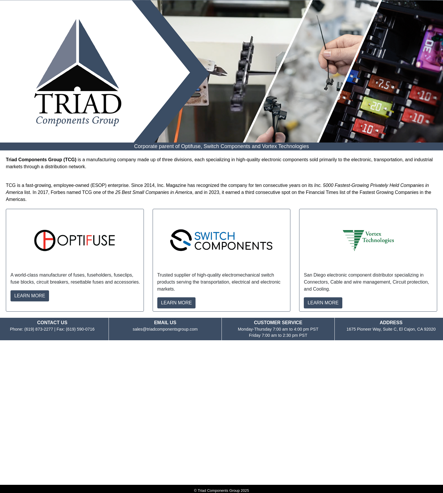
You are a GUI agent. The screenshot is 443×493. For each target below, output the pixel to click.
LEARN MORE (29, 295)
